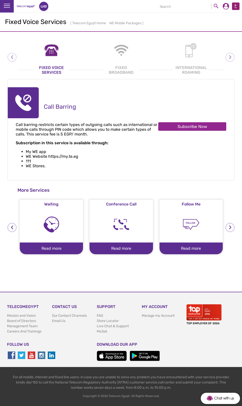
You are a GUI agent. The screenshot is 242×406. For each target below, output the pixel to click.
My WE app (36, 151)
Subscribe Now (192, 126)
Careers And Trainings (24, 331)
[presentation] (12, 228)
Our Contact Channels (69, 316)
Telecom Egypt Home (89, 23)
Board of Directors (21, 321)
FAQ (100, 316)
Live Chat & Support (113, 326)
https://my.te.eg (63, 156)
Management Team (22, 326)
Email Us (59, 321)
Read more (52, 248)
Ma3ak (102, 331)
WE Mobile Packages (125, 23)
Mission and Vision (21, 316)
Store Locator (108, 321)
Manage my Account (158, 316)
